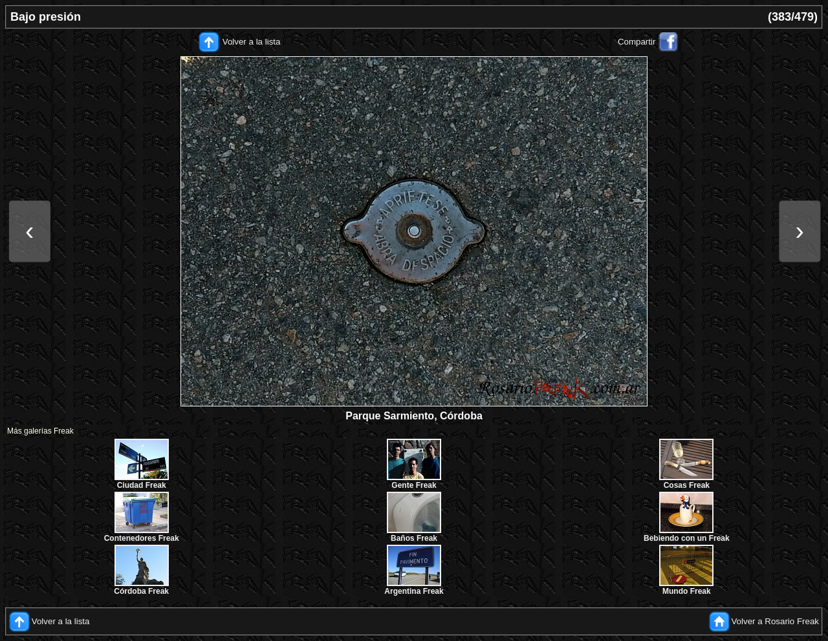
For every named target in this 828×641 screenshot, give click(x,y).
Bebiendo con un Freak (687, 538)
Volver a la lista (252, 42)
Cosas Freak (687, 485)
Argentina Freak (413, 591)
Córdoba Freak (141, 591)
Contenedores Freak (141, 538)
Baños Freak (414, 538)
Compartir (637, 42)
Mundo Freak (686, 591)
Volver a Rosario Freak (775, 621)
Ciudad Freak (141, 485)
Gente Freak (413, 485)
